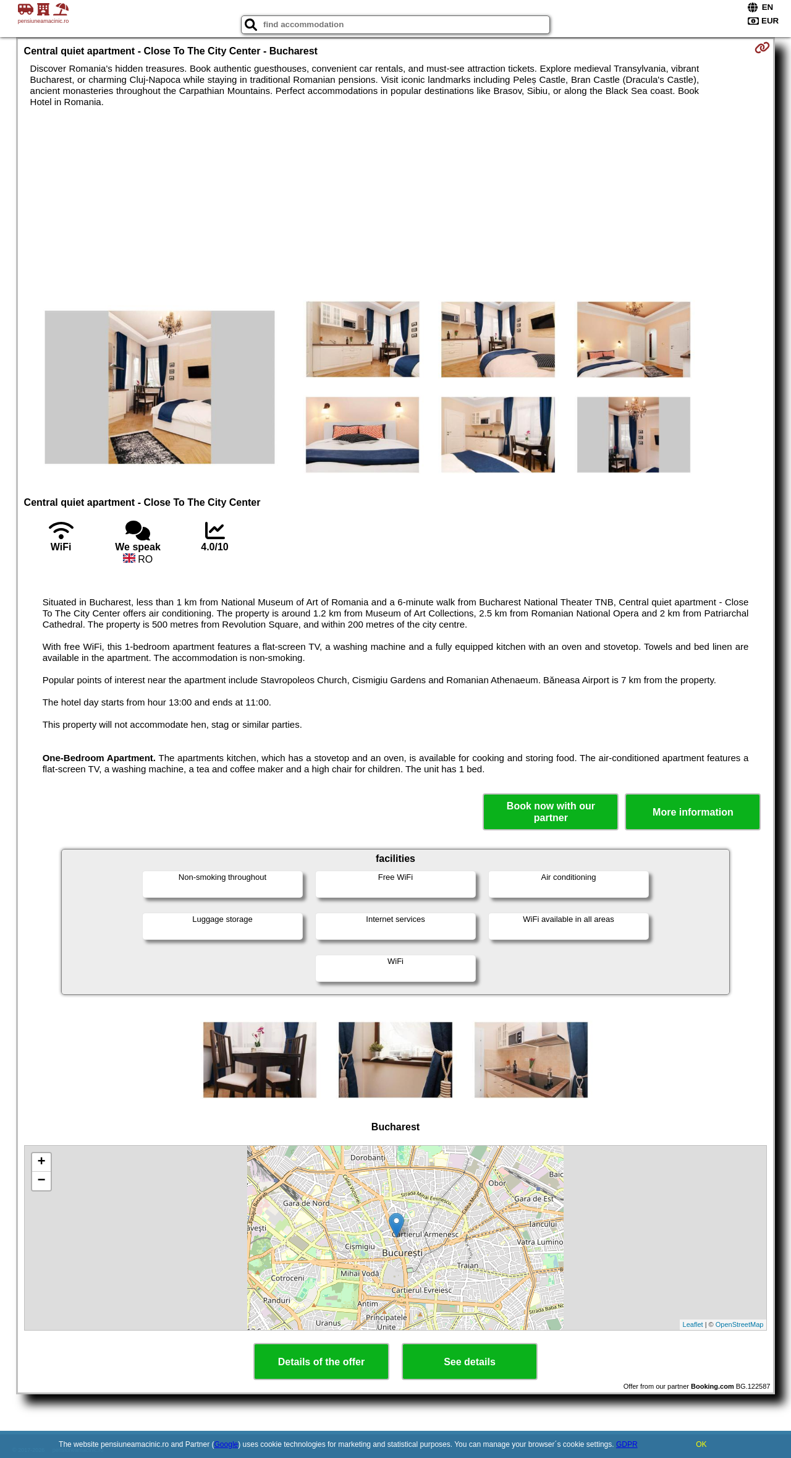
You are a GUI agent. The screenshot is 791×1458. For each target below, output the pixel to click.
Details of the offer (321, 1362)
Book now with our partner (551, 812)
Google (226, 1444)
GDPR (627, 1444)
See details (470, 1362)
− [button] (41, 1181)
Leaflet (693, 1324)
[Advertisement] (395, 200)
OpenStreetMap (740, 1324)
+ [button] (41, 1162)
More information (693, 812)
